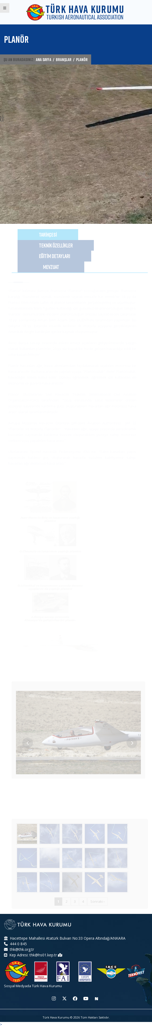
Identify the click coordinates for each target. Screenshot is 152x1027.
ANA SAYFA (43, 59)
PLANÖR (82, 59)
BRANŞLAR (63, 59)
